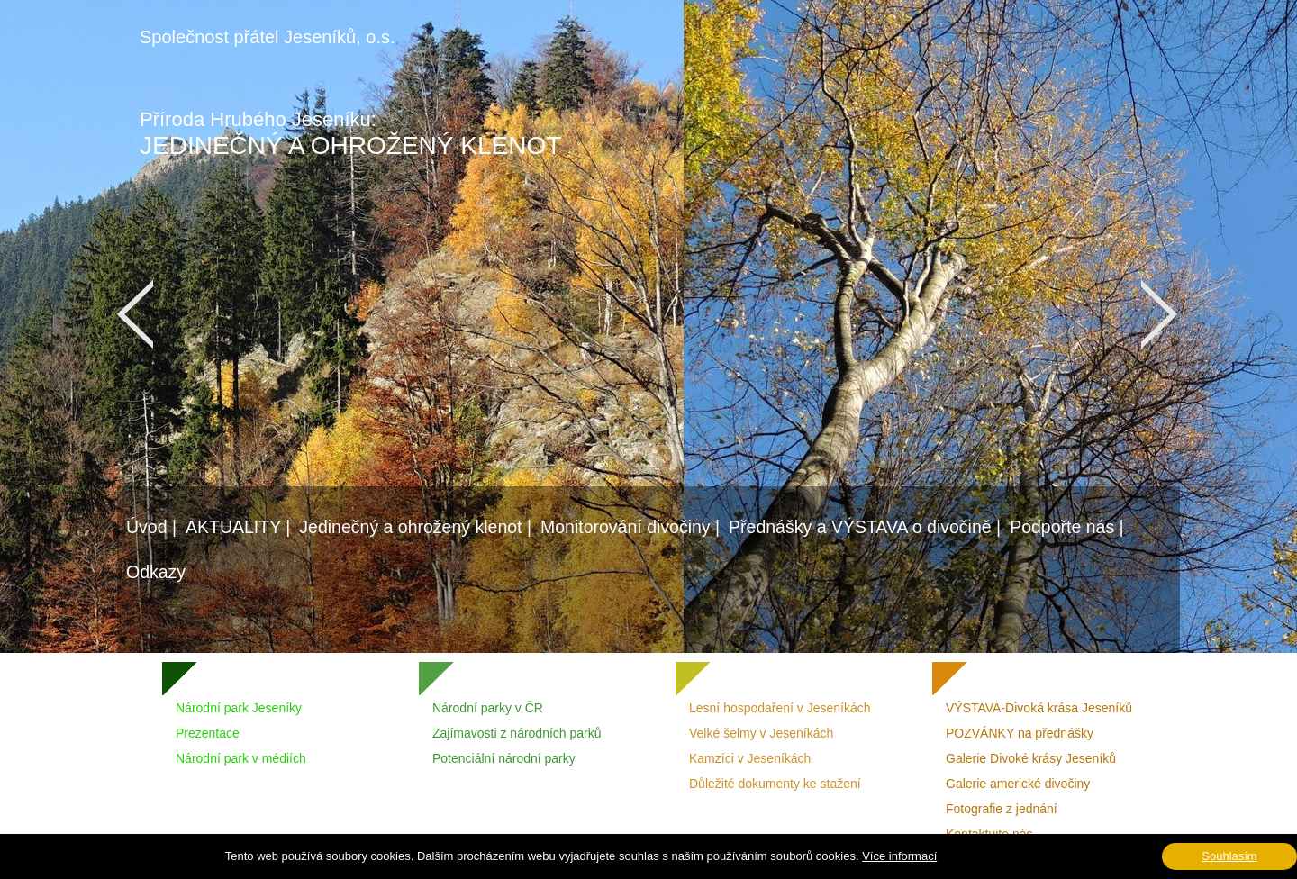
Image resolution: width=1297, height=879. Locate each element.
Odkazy (156, 572)
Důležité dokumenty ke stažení (775, 783)
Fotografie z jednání (1001, 809)
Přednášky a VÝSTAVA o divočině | (865, 527)
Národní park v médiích (241, 758)
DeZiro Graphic (800, 865)
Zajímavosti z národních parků (517, 733)
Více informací (899, 856)
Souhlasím (1229, 856)
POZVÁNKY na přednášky (1019, 733)
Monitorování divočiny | (630, 527)
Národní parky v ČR (487, 708)
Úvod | (151, 527)
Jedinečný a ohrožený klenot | (415, 527)
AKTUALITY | (238, 527)
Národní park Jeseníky (239, 708)
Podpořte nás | (1066, 527)
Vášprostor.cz (568, 865)
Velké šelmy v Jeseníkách (761, 733)
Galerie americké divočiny (1018, 783)
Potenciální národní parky (504, 758)
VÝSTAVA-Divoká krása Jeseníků (1039, 708)
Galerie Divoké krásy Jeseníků (1031, 758)
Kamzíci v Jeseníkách (750, 758)
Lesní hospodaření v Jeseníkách (780, 708)
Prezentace (208, 733)
